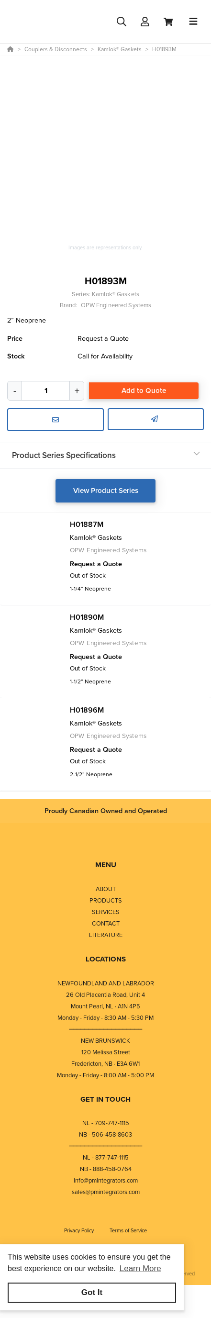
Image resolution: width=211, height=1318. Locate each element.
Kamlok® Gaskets (115, 294)
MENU (105, 865)
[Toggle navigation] (193, 21)
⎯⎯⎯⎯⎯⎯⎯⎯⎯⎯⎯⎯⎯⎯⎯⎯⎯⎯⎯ (105, 1029)
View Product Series (105, 490)
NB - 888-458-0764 (106, 1168)
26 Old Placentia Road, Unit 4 (105, 994)
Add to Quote (144, 390)
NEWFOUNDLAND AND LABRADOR (105, 983)
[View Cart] (168, 22)
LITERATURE (105, 934)
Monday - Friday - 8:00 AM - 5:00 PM (105, 1075)
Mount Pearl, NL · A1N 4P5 (105, 1006)
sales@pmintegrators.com (106, 1191)
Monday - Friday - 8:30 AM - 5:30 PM (105, 1017)
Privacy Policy (79, 1230)
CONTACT (106, 923)
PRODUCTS (105, 900)
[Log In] (145, 22)
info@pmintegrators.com (106, 1180)
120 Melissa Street (105, 1052)
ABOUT (106, 889)
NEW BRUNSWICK (105, 1040)
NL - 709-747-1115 (105, 1123)
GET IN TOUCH (105, 1099)
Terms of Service (128, 1230)
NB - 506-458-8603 (105, 1134)
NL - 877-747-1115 (106, 1157)
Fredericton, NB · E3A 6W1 (105, 1063)
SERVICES (106, 911)
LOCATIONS (106, 959)
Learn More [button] (140, 1268)
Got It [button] (91, 1292)
